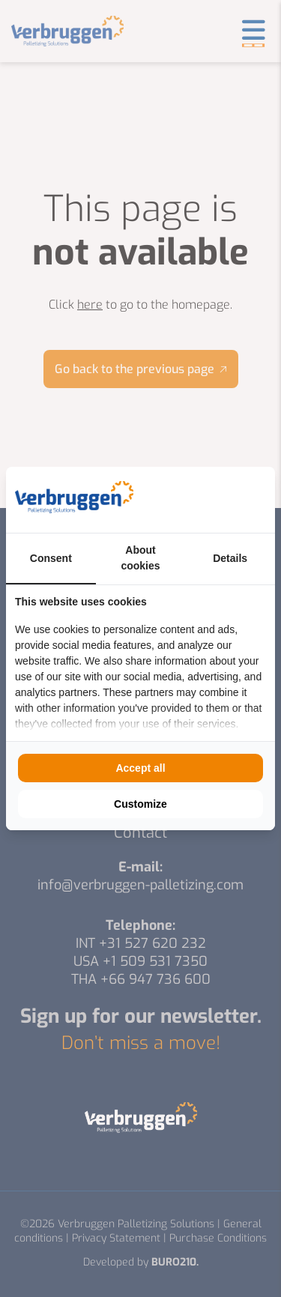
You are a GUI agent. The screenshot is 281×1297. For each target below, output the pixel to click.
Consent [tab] (51, 558)
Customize (140, 804)
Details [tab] (230, 558)
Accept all (140, 768)
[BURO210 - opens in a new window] (210, 500)
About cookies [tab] (140, 558)
